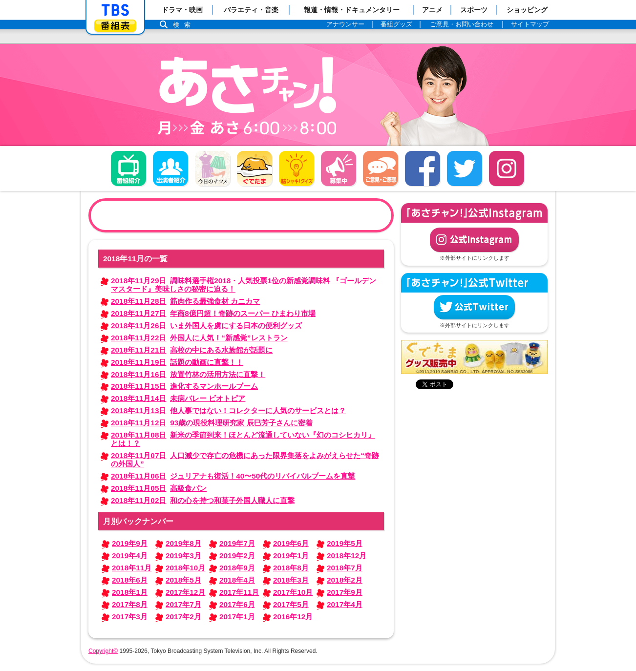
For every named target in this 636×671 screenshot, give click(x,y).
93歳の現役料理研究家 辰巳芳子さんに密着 (212, 423)
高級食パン (159, 488)
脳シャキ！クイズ (296, 168)
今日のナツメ (212, 168)
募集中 (338, 168)
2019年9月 (130, 543)
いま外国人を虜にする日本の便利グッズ (206, 325)
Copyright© (103, 651)
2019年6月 (291, 543)
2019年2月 (237, 555)
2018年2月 (344, 580)
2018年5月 (183, 580)
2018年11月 (131, 568)
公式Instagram (474, 240)
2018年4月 (237, 580)
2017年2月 (183, 616)
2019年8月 (183, 543)
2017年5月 (291, 604)
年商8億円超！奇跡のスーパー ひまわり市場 (213, 313)
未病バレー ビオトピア (178, 398)
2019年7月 (237, 543)
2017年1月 (237, 616)
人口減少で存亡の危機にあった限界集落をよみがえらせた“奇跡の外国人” (245, 459)
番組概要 (128, 168)
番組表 (115, 26)
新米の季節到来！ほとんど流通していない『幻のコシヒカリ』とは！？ (243, 439)
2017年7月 (183, 604)
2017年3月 (130, 616)
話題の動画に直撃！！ (177, 362)
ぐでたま (254, 168)
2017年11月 (239, 592)
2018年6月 (130, 580)
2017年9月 (344, 592)
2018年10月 (185, 568)
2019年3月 (183, 555)
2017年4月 (344, 604)
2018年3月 (291, 580)
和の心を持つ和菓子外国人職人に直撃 (203, 500)
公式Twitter (474, 307)
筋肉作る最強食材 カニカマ (185, 301)
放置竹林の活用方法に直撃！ (188, 374)
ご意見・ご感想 (380, 168)
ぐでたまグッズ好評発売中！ (474, 357)
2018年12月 (346, 555)
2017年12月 (185, 592)
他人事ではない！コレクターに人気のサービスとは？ (228, 410)
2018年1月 (130, 592)
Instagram (506, 168)
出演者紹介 (170, 168)
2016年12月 (293, 616)
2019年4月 (130, 555)
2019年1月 (291, 555)
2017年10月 (293, 592)
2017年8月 (130, 604)
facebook (422, 168)
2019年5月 (344, 543)
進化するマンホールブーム (184, 386)
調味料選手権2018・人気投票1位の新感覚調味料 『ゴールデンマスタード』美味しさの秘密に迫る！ (243, 284)
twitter (464, 168)
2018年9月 (237, 568)
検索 (184, 24)
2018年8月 (291, 568)
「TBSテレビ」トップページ (115, 10)
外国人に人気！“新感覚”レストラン (199, 338)
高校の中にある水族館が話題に (192, 350)
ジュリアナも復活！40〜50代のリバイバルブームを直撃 (233, 476)
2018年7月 (344, 568)
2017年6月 (237, 604)
